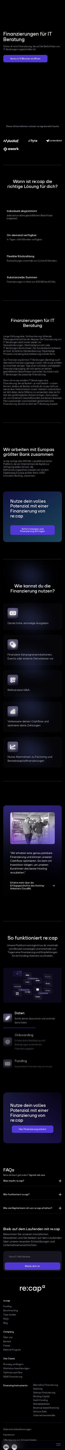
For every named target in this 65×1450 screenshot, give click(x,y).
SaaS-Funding (40, 1400)
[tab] (32, 1019)
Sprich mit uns (37, 1175)
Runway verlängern (13, 1364)
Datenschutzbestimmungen (17, 1429)
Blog (5, 1323)
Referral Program (12, 1350)
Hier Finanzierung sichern (32, 1129)
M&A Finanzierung (12, 1377)
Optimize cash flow (12, 1372)
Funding (7, 1306)
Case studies (9, 1315)
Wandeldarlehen (41, 1404)
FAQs (6, 1319)
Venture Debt (40, 1411)
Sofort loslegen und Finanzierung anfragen (32, 530)
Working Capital (41, 1396)
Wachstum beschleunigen (16, 1368)
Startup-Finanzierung (44, 1392)
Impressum (9, 1435)
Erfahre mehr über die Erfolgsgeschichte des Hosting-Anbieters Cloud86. (27, 885)
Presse (6, 1345)
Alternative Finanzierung (45, 1385)
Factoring (37, 1389)
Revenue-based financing (46, 1408)
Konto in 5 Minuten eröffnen (25, 58)
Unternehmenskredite (44, 1415)
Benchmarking (10, 1310)
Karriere (7, 1341)
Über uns (8, 1337)
